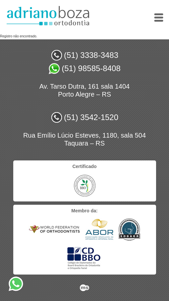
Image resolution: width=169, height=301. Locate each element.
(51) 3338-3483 (91, 55)
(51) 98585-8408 (91, 68)
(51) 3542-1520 (91, 117)
